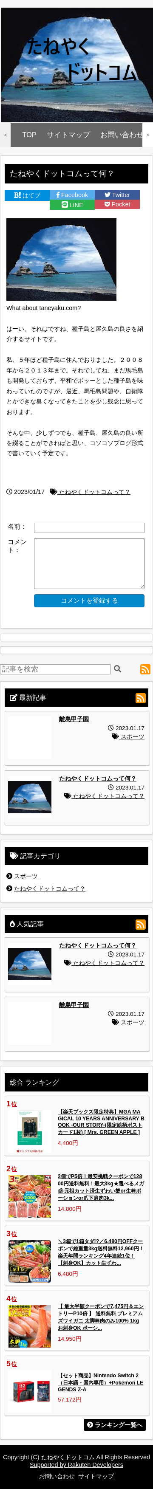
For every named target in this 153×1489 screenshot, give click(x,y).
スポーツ (128, 736)
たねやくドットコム (68, 1457)
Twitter (117, 195)
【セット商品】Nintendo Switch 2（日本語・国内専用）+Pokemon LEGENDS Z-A (100, 1383)
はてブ (27, 195)
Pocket (117, 204)
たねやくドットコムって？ (90, 491)
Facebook (72, 195)
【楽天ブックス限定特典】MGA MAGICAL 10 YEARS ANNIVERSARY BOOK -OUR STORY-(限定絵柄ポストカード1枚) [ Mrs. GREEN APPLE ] (101, 1122)
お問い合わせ (122, 135)
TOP (29, 135)
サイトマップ (68, 135)
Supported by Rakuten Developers (76, 1464)
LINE (72, 205)
